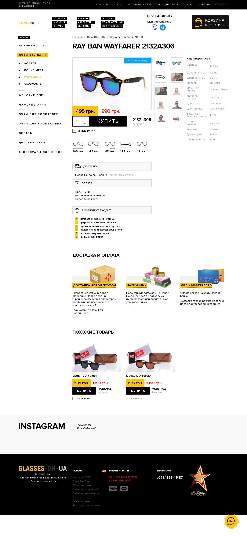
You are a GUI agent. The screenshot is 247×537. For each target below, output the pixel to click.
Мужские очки (32, 104)
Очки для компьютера (40, 123)
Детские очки (32, 142)
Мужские (60, 22)
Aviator (30, 63)
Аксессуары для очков (41, 152)
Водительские (112, 26)
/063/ (158, 16)
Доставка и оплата (179, 5)
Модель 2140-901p (85, 376)
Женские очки (32, 95)
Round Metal (34, 70)
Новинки (60, 18)
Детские (83, 26)
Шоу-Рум (102, 5)
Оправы (59, 26)
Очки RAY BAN (31, 55)
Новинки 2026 (81, 499)
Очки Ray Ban (81, 503)
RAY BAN (83, 18)
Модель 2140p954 (139, 376)
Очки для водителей (39, 114)
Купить (107, 121)
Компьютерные (112, 22)
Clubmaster (34, 83)
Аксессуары (86, 22)
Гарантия (204, 5)
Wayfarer (33, 77)
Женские (108, 18)
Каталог (118, 5)
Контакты (222, 5)
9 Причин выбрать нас (145, 5)
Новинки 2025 (32, 45)
